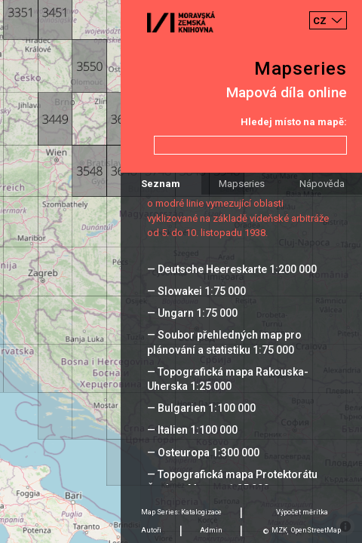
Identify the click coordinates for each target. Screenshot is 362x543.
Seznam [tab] (160, 183)
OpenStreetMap (316, 530)
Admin (211, 530)
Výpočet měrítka (302, 512)
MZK (279, 530)
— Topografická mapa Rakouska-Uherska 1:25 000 (227, 379)
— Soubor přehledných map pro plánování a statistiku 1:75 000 (224, 342)
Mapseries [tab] (242, 183)
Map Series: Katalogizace (181, 512)
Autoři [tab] (151, 530)
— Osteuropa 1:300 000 (203, 452)
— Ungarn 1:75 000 (192, 313)
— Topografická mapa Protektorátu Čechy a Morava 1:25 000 (232, 481)
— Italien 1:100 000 (192, 430)
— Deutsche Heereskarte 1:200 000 (232, 269)
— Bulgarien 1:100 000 (201, 408)
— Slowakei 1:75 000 (196, 291)
